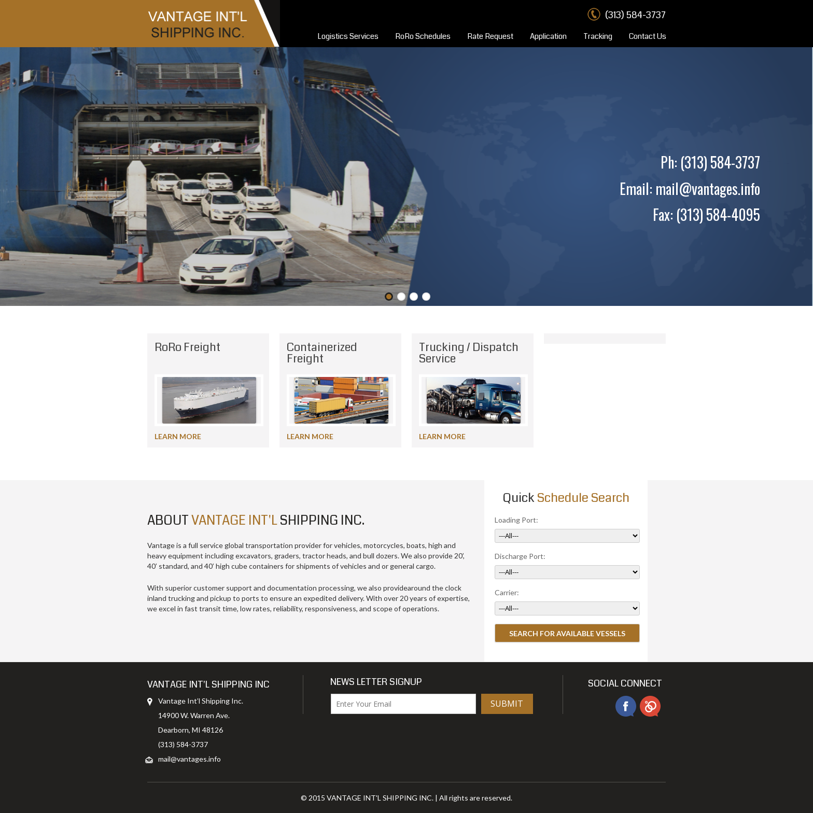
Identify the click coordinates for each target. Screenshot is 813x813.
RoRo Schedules (423, 36)
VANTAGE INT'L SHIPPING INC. (380, 797)
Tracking (597, 36)
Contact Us (647, 36)
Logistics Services (348, 36)
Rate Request (490, 36)
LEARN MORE (178, 436)
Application (548, 36)
